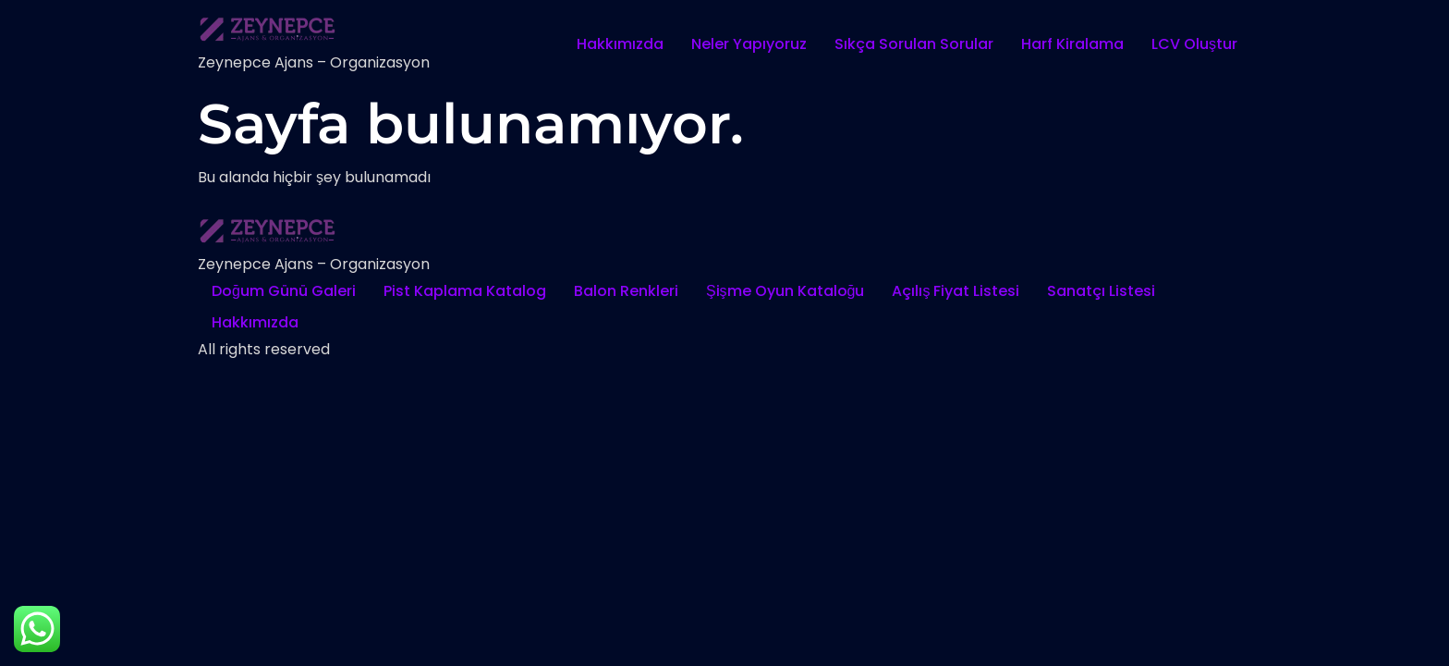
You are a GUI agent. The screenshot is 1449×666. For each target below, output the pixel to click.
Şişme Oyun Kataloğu (785, 291)
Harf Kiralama (1072, 44)
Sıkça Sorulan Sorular (913, 44)
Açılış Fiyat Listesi (955, 291)
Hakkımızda (620, 44)
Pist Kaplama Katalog (465, 291)
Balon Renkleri (626, 291)
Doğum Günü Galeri (284, 291)
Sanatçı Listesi (1101, 291)
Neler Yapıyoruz (749, 44)
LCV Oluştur (1194, 44)
